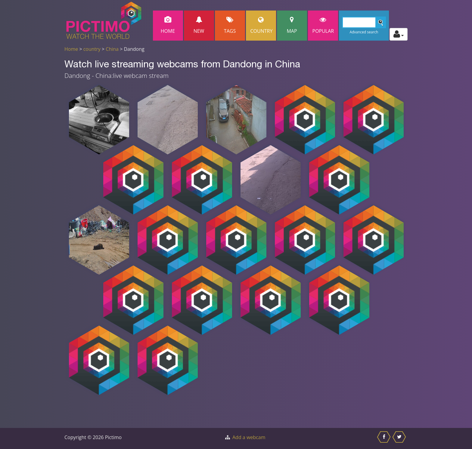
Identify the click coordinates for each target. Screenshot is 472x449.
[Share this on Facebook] (384, 438)
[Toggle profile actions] (399, 34)
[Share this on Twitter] (400, 438)
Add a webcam (248, 437)
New (199, 25)
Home (168, 25)
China (112, 49)
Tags (230, 25)
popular (323, 25)
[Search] (364, 22)
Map (292, 25)
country (92, 49)
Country (261, 25)
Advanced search (363, 32)
